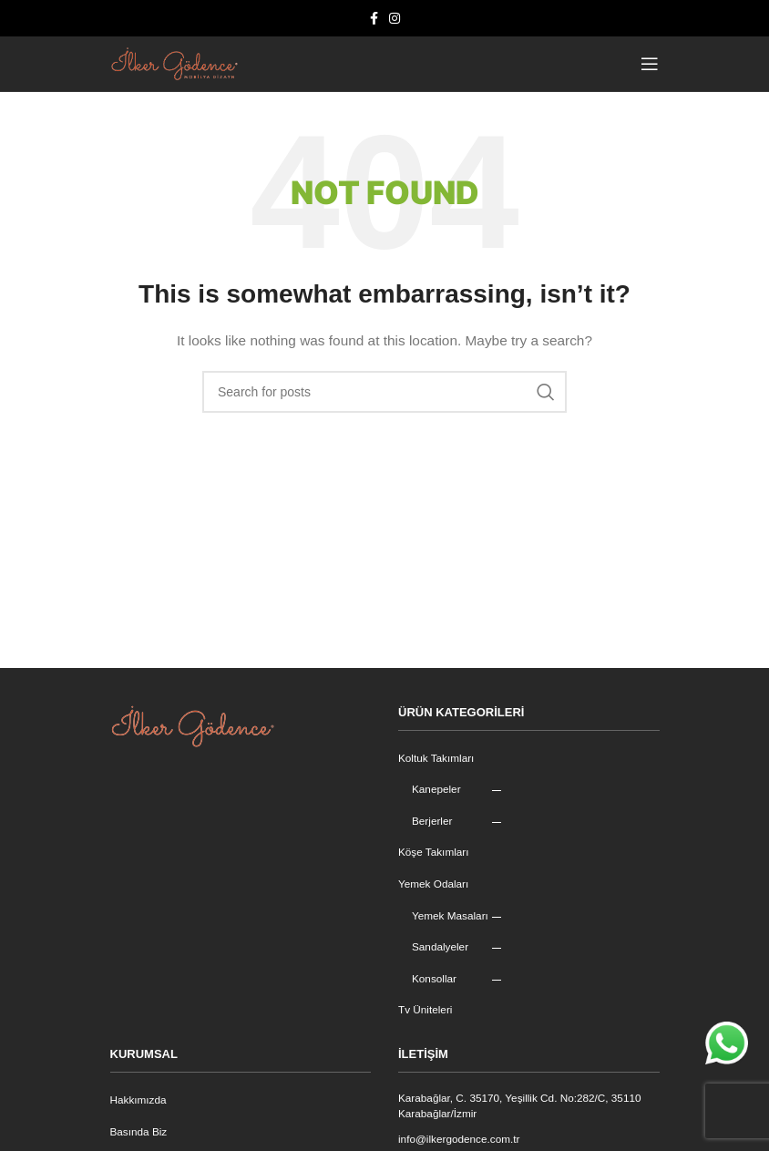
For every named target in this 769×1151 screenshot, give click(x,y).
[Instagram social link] (394, 18)
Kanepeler (437, 789)
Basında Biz (139, 1131)
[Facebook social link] (374, 18)
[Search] (384, 392)
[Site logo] (174, 62)
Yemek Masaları (451, 915)
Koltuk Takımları (437, 758)
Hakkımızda (139, 1100)
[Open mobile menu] (650, 64)
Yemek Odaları (434, 884)
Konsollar (434, 978)
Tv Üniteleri (426, 1009)
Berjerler (432, 821)
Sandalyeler (440, 946)
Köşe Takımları (434, 852)
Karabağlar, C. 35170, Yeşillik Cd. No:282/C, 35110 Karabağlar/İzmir (522, 1106)
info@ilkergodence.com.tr (460, 1140)
